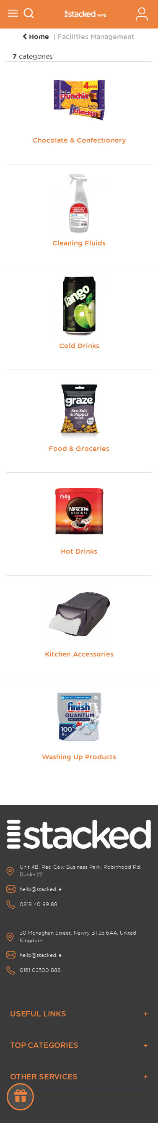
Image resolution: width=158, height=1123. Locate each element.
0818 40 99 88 (38, 904)
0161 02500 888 (40, 970)
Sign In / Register (141, 14)
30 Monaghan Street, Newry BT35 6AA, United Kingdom (78, 936)
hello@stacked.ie (41, 889)
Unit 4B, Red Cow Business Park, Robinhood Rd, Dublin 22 (80, 871)
